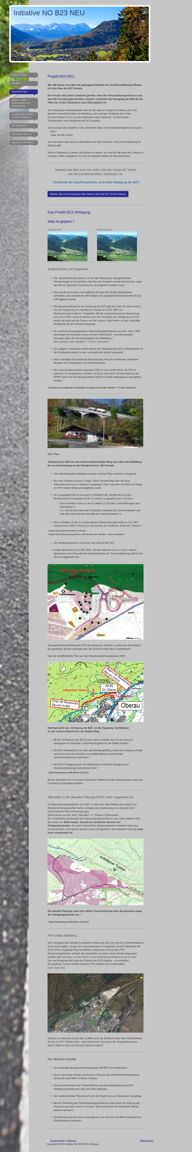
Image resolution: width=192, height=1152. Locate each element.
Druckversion (56, 1140)
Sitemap (71, 1140)
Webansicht (146, 1140)
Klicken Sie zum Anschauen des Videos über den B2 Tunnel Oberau (88, 194)
